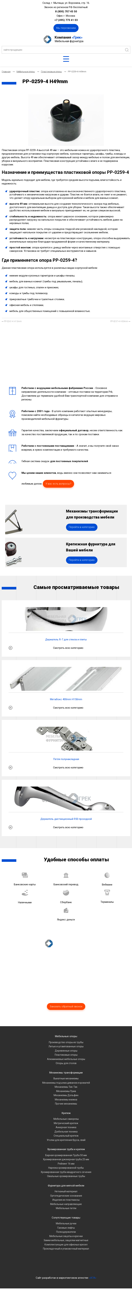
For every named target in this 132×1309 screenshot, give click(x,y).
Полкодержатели (66, 1252)
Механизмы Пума (66, 1111)
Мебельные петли (66, 1228)
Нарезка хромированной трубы (66, 1188)
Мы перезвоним (66, 27)
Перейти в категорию (82, 537)
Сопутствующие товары (66, 1238)
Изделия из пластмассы (66, 1220)
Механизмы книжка (66, 1120)
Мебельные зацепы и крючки (66, 1256)
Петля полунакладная (66, 779)
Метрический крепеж (66, 1143)
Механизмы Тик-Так (66, 1107)
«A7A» (92, 1298)
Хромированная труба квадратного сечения (66, 1192)
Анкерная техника (66, 1148)
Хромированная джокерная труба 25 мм (66, 1180)
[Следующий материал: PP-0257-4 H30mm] (120, 321)
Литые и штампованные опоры (66, 1067)
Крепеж (66, 1133)
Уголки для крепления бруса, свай (66, 1160)
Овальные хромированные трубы (66, 1196)
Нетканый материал (66, 1212)
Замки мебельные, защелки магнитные (66, 1260)
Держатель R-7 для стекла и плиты (66, 660)
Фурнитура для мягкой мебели (66, 1206)
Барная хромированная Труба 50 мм (66, 1175)
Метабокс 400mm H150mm (66, 719)
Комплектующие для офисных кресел (66, 1265)
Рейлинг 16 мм (66, 1184)
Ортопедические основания (66, 1216)
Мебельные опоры (66, 1056)
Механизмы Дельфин (66, 1115)
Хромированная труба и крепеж (66, 1169)
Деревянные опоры (66, 1071)
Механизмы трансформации (66, 1093)
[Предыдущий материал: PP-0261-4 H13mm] (12, 321)
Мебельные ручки (66, 1244)
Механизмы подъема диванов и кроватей (66, 1103)
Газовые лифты (66, 1248)
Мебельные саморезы (66, 1139)
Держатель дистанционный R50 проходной (66, 839)
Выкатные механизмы (66, 1099)
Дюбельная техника (66, 1152)
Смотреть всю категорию (68, 668)
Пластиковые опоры (66, 1075)
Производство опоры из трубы (66, 1062)
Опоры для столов (66, 1083)
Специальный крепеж (66, 1156)
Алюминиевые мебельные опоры (66, 1079)
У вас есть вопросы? (58, 483)
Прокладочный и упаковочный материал (66, 1269)
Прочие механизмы (66, 1124)
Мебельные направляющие (66, 1224)
